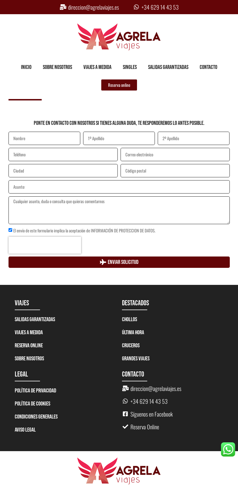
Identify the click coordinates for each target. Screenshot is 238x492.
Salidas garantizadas (168, 67)
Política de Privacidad (35, 390)
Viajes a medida (97, 67)
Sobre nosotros (57, 67)
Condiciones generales (36, 416)
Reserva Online (29, 345)
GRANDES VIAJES (135, 358)
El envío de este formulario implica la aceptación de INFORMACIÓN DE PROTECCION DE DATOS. (84, 230)
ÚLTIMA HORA (133, 332)
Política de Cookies (32, 403)
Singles (130, 67)
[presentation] (45, 245)
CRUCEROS (131, 345)
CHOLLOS (129, 319)
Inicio (26, 67)
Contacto (208, 67)
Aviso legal (25, 429)
